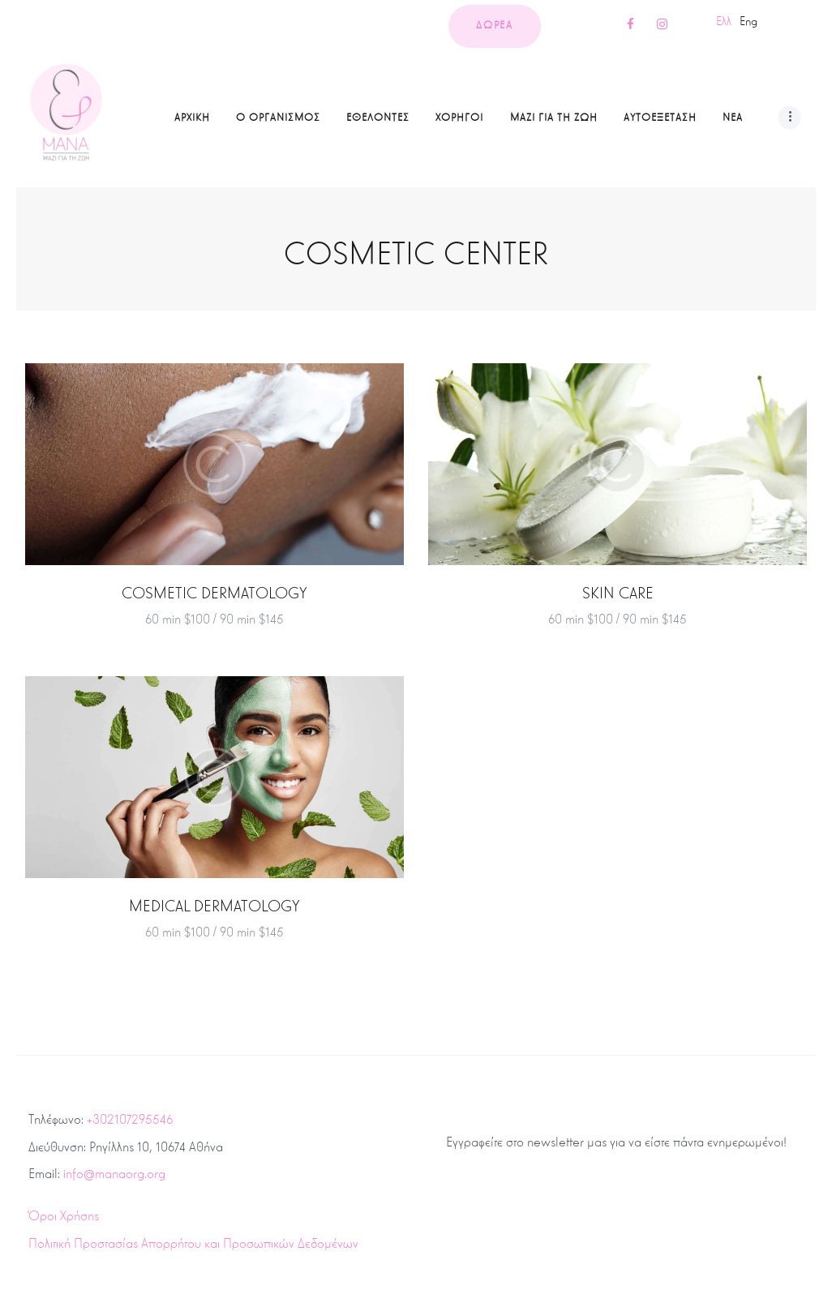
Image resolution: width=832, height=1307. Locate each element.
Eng (748, 21)
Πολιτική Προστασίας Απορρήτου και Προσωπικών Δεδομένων (193, 1243)
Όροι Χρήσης (63, 1215)
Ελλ (723, 21)
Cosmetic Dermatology (214, 593)
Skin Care (618, 593)
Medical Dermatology (214, 906)
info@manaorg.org (114, 1173)
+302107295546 (130, 1119)
